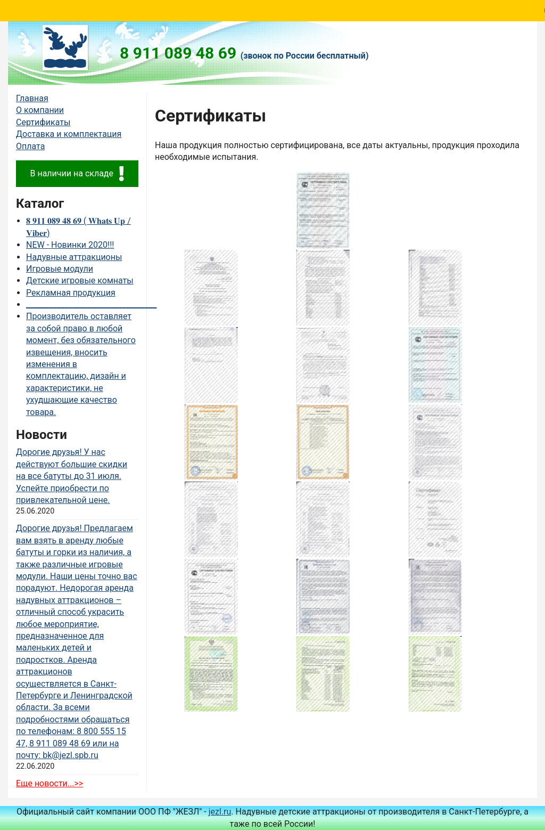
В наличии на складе (77, 173)
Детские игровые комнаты (80, 280)
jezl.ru (220, 812)
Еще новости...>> (49, 783)
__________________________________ (91, 304)
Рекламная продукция (70, 293)
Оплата (30, 146)
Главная (32, 98)
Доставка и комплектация (68, 134)
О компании (40, 110)
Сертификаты (43, 122)
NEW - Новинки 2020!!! (70, 245)
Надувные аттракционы (74, 257)
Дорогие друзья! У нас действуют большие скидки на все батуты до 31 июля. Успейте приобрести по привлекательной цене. (71, 476)
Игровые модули (59, 269)
